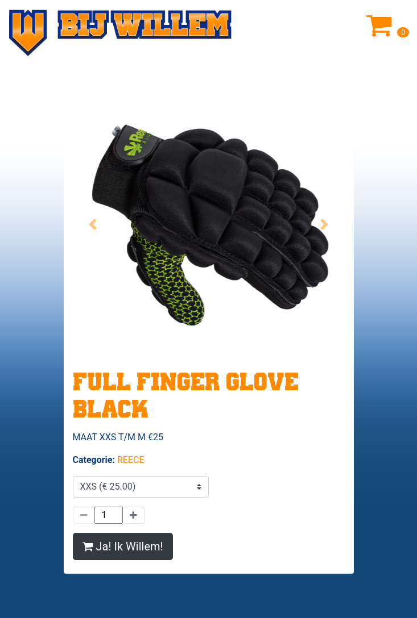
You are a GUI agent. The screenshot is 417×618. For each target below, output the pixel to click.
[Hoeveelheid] (108, 515)
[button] (93, 224)
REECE (130, 459)
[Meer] (133, 515)
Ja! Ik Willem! (122, 546)
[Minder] (83, 515)
